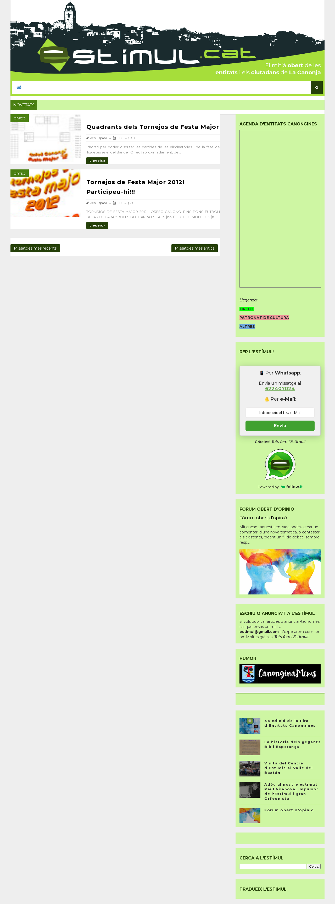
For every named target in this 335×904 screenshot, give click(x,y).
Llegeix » (97, 161)
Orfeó (20, 118)
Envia (280, 425)
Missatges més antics (194, 248)
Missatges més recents (35, 248)
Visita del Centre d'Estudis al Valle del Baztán (288, 768)
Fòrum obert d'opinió (263, 517)
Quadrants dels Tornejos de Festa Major (152, 126)
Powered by (280, 487)
